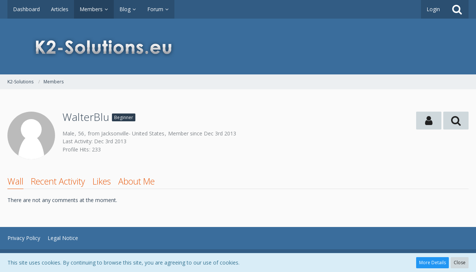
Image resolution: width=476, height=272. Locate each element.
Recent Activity (58, 181)
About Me (136, 181)
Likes (102, 181)
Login (433, 9)
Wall (15, 181)
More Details (432, 262)
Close (460, 262)
